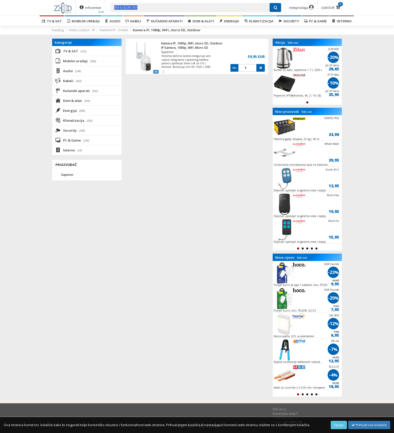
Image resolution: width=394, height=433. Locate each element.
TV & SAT (52, 21)
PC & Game (315, 21)
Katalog (58, 30)
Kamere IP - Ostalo (114, 30)
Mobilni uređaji (83, 21)
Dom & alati (201, 21)
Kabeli (133, 21)
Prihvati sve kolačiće (369, 425)
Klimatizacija (258, 21)
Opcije (339, 425)
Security (289, 21)
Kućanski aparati (164, 21)
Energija (229, 21)
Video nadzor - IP (82, 30)
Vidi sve (293, 42)
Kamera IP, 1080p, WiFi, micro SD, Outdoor (192, 43)
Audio (112, 21)
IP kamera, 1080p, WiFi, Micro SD (184, 47)
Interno (342, 21)
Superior (167, 52)
